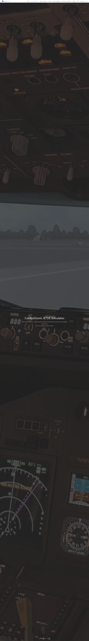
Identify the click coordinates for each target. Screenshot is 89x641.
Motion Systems (43, 1)
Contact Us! (82, 1)
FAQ (78, 1)
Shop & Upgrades (56, 1)
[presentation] (2, 638)
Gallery (74, 1)
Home (28, 1)
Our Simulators (34, 1)
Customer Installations (66, 1)
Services (49, 1)
